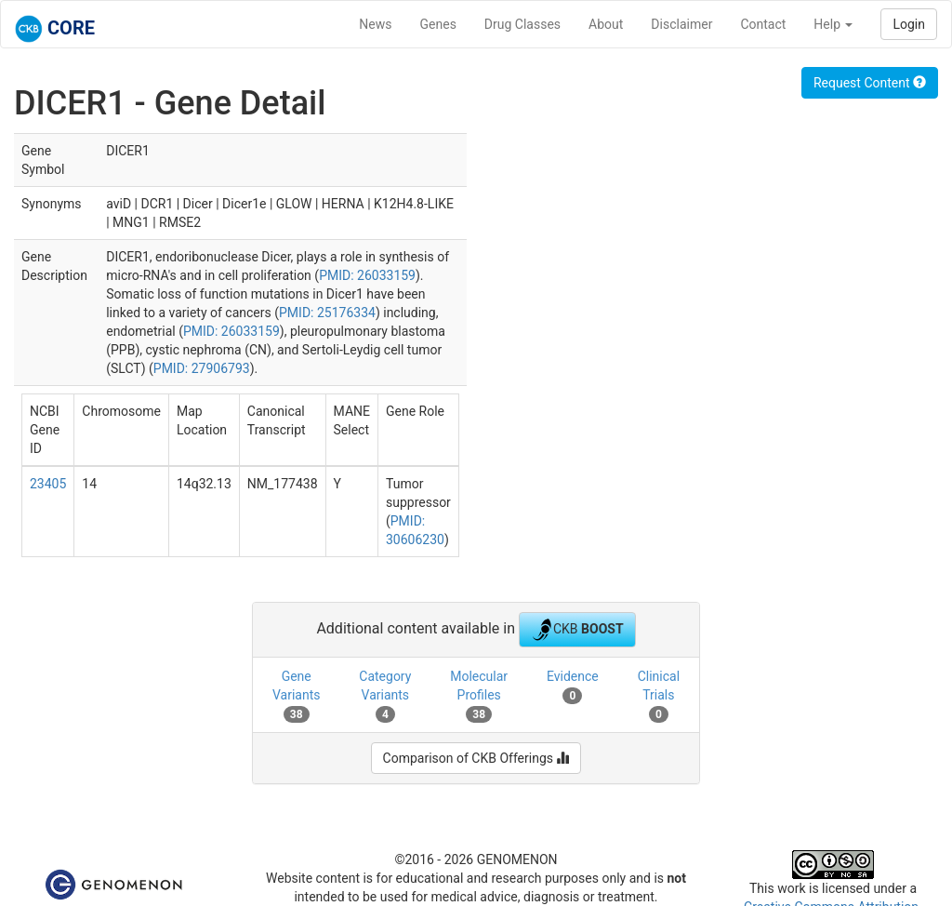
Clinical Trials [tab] (659, 696)
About (605, 24)
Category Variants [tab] (385, 696)
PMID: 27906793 (201, 368)
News (375, 24)
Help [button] (833, 24)
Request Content (869, 82)
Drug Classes (522, 24)
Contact (763, 24)
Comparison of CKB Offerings (476, 758)
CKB (577, 630)
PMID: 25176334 (327, 312)
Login (908, 24)
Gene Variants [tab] (296, 696)
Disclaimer (681, 24)
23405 (48, 483)
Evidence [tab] (573, 686)
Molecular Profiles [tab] (479, 696)
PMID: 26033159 (367, 275)
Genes (438, 24)
